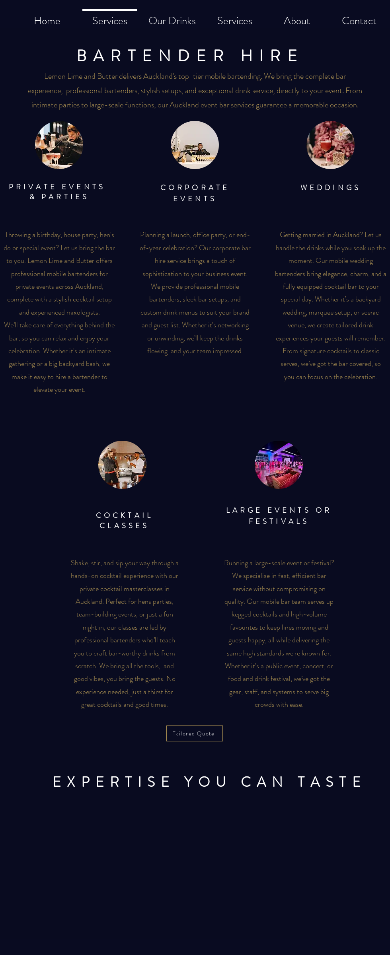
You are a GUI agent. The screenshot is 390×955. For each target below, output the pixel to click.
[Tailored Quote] (194, 733)
